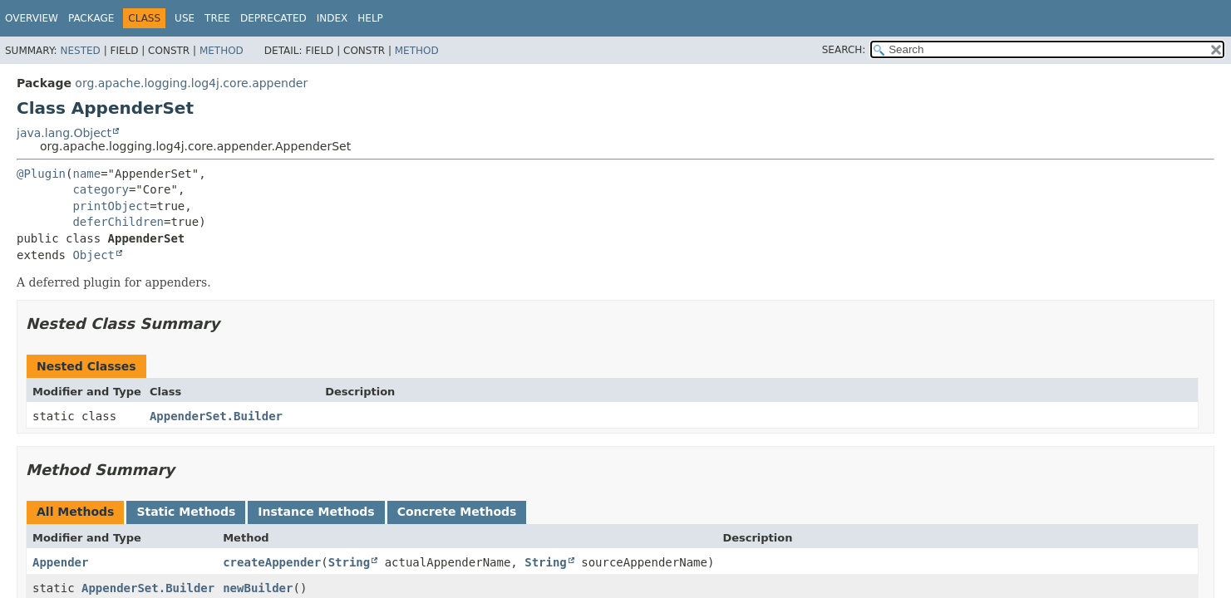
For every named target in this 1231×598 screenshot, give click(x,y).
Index (332, 18)
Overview (31, 18)
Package (91, 18)
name (86, 173)
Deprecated (273, 18)
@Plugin (41, 173)
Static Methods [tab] (185, 511)
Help (370, 18)
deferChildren (118, 221)
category (100, 189)
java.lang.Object (64, 133)
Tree (217, 18)
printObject (111, 206)
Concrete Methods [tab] (457, 511)
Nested (80, 50)
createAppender (272, 562)
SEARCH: (844, 50)
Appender (60, 562)
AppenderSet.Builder (216, 416)
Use (184, 18)
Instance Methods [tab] (316, 511)
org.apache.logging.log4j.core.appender (191, 83)
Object (93, 255)
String (349, 562)
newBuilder (258, 588)
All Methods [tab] (75, 511)
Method (221, 50)
